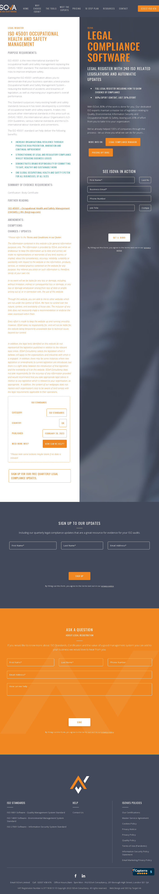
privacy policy (107, 586)
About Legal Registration (79, 635)
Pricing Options (100, 152)
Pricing (77, 8)
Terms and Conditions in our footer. (44, 237)
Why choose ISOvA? (37, 8)
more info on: (96, 142)
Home (26, 8)
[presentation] (111, 223)
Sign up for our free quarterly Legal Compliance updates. (34, 476)
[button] (51, 8)
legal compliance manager (123, 142)
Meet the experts (64, 8)
